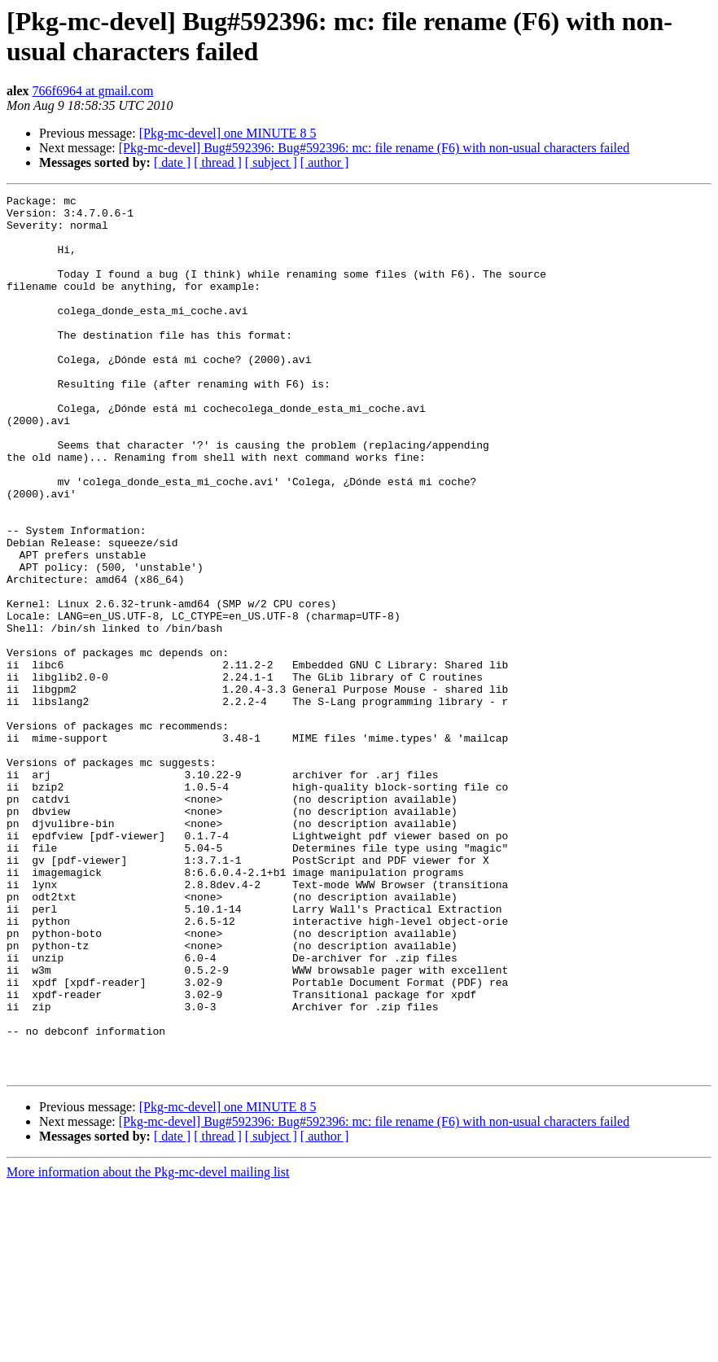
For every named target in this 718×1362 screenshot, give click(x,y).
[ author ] (324, 162)
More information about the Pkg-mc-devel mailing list (148, 1348)
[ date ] (172, 162)
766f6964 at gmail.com (93, 91)
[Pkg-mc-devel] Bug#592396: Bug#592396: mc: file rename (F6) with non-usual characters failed (374, 148)
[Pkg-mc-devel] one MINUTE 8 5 (228, 133)
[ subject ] (271, 162)
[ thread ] (218, 162)
